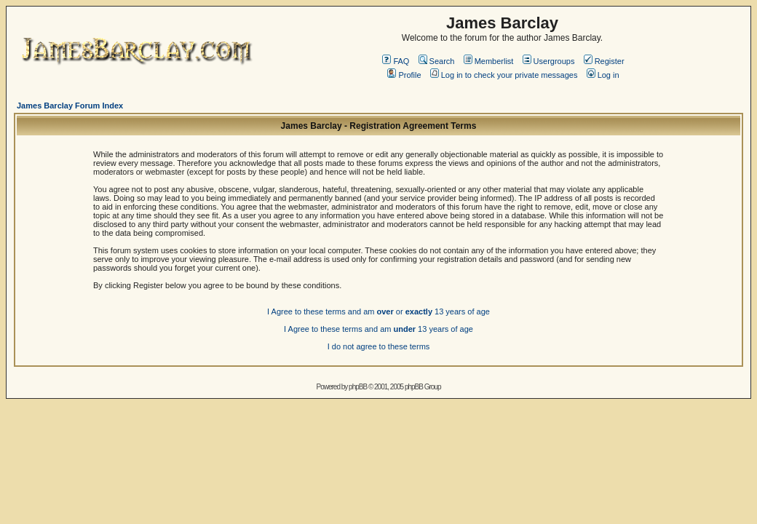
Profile (404, 75)
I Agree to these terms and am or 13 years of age (378, 311)
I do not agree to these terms (379, 346)
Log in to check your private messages (504, 75)
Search (437, 61)
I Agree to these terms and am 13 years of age (378, 329)
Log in (603, 75)
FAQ (395, 61)
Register (604, 61)
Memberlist (489, 61)
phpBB (358, 387)
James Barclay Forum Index (70, 105)
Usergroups (549, 61)
